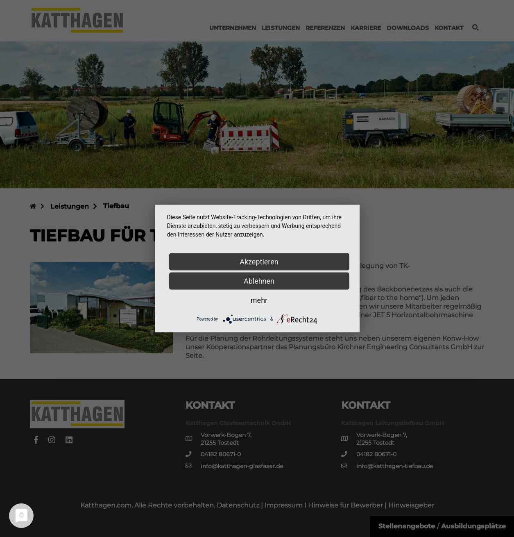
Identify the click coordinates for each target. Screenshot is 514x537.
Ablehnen (259, 281)
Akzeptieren (259, 261)
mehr (259, 300)
